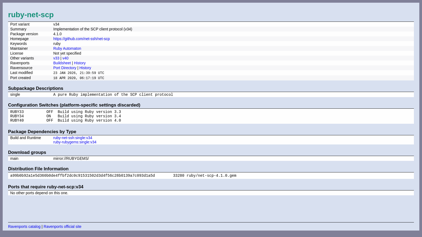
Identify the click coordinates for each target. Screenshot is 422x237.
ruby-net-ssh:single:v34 (72, 141)
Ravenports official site (63, 230)
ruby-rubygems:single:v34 (74, 145)
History (80, 63)
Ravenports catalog (24, 230)
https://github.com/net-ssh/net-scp (81, 39)
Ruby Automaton (67, 48)
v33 (56, 58)
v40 (65, 58)
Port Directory (64, 68)
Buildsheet (62, 63)
